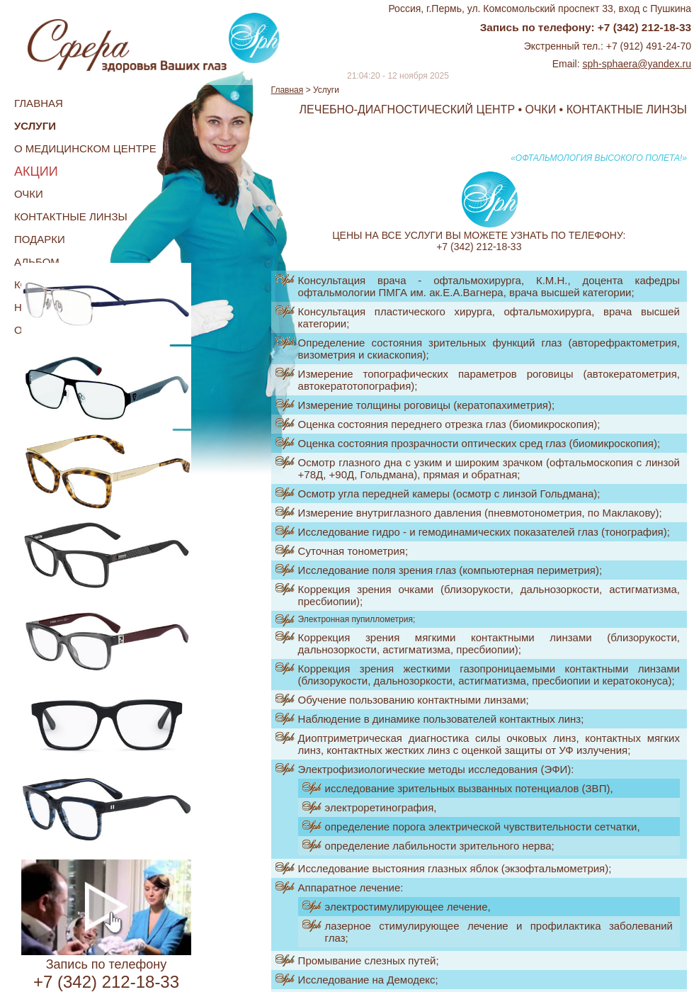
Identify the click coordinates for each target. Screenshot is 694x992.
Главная (38, 103)
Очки (28, 194)
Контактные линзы (70, 216)
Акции (36, 171)
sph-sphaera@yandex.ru (636, 63)
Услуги (35, 126)
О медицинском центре (85, 148)
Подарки (39, 239)
